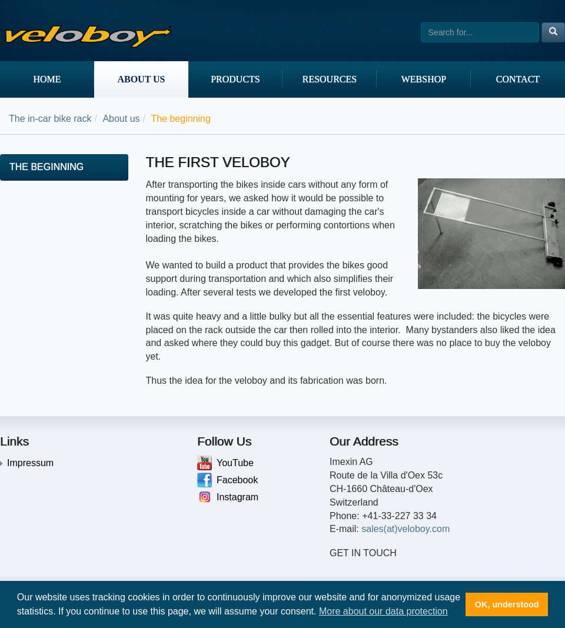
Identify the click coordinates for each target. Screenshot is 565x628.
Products (235, 79)
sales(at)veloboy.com (405, 529)
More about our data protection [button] (383, 611)
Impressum (30, 463)
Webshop (423, 79)
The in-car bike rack (50, 119)
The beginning (46, 167)
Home (47, 79)
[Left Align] (553, 32)
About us (141, 79)
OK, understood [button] (507, 604)
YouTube (225, 463)
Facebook (227, 480)
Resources (330, 79)
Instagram (227, 497)
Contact (518, 79)
